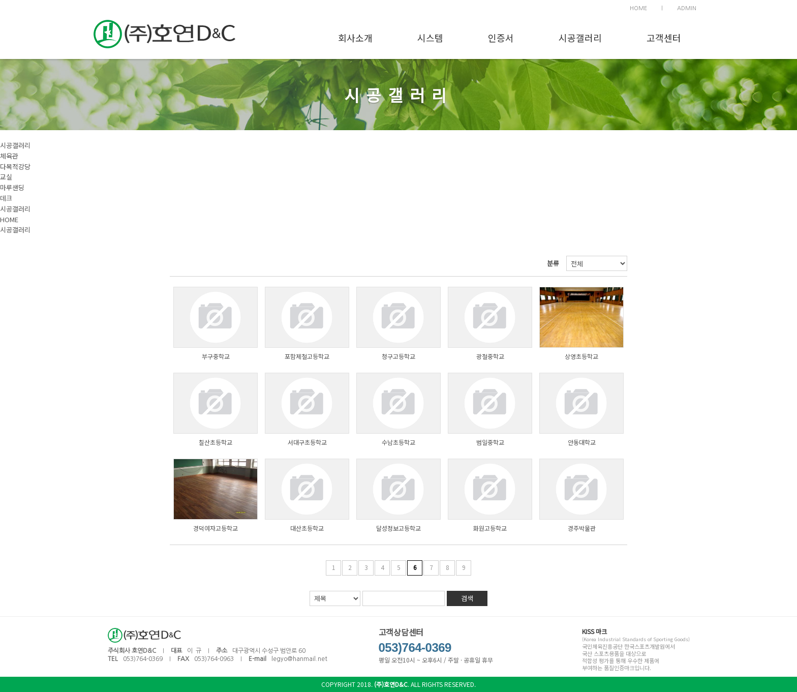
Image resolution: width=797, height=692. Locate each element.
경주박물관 (582, 528)
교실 (6, 177)
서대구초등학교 (307, 442)
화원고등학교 (490, 528)
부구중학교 (216, 356)
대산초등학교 (307, 528)
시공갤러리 (580, 37)
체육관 (9, 156)
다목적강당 (15, 166)
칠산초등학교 (215, 442)
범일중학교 (490, 442)
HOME (638, 8)
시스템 (430, 37)
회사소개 (355, 37)
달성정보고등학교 (398, 528)
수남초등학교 (398, 442)
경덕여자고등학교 (215, 528)
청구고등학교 (398, 356)
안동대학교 (582, 442)
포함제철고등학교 (307, 356)
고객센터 (664, 37)
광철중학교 (490, 356)
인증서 (501, 37)
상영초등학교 (581, 356)
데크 (6, 198)
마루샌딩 (12, 187)
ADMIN (686, 8)
